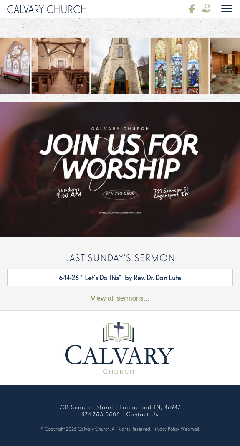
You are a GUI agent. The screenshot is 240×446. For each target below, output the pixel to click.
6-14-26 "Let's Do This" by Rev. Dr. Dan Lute (120, 277)
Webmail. (190, 428)
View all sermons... (120, 298)
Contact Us (142, 414)
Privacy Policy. (165, 428)
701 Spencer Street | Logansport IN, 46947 (120, 406)
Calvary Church (47, 8)
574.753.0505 (100, 414)
